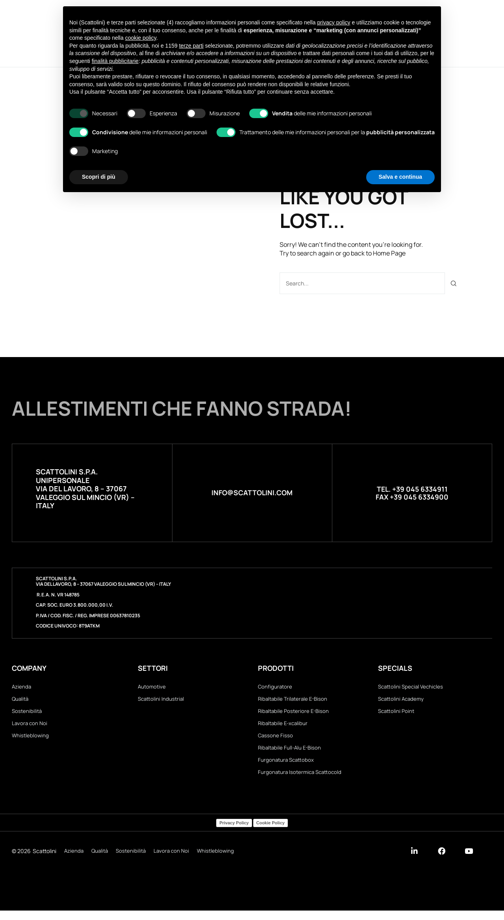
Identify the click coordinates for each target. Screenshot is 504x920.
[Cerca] (454, 283)
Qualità (20, 700)
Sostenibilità (27, 713)
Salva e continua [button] (400, 177)
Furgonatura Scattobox (286, 767)
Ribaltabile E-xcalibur (283, 727)
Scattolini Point (396, 713)
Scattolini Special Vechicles (410, 686)
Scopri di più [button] (98, 177)
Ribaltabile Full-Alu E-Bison (289, 753)
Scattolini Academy (401, 700)
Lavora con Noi (29, 727)
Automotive (152, 686)
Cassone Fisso (275, 740)
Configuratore (275, 686)
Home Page (389, 253)
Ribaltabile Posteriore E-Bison (293, 713)
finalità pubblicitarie (115, 61)
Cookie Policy (270, 832)
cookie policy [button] (140, 38)
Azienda (21, 686)
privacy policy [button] (333, 22)
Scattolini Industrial (161, 700)
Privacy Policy (234, 832)
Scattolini (44, 860)
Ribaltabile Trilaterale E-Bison (292, 700)
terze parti (191, 46)
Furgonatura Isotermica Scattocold (299, 781)
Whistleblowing (30, 740)
